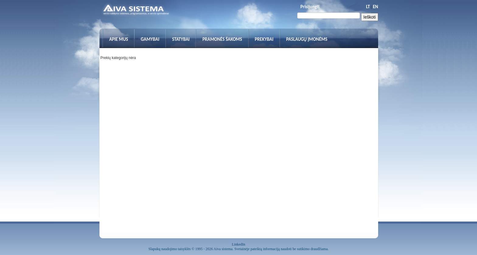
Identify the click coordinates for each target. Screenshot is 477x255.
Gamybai (150, 39)
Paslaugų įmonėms (307, 39)
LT (368, 6)
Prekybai (264, 39)
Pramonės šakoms (222, 39)
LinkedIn (238, 244)
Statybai (181, 39)
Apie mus (118, 39)
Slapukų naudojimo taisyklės (169, 249)
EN (375, 6)
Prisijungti (310, 6)
